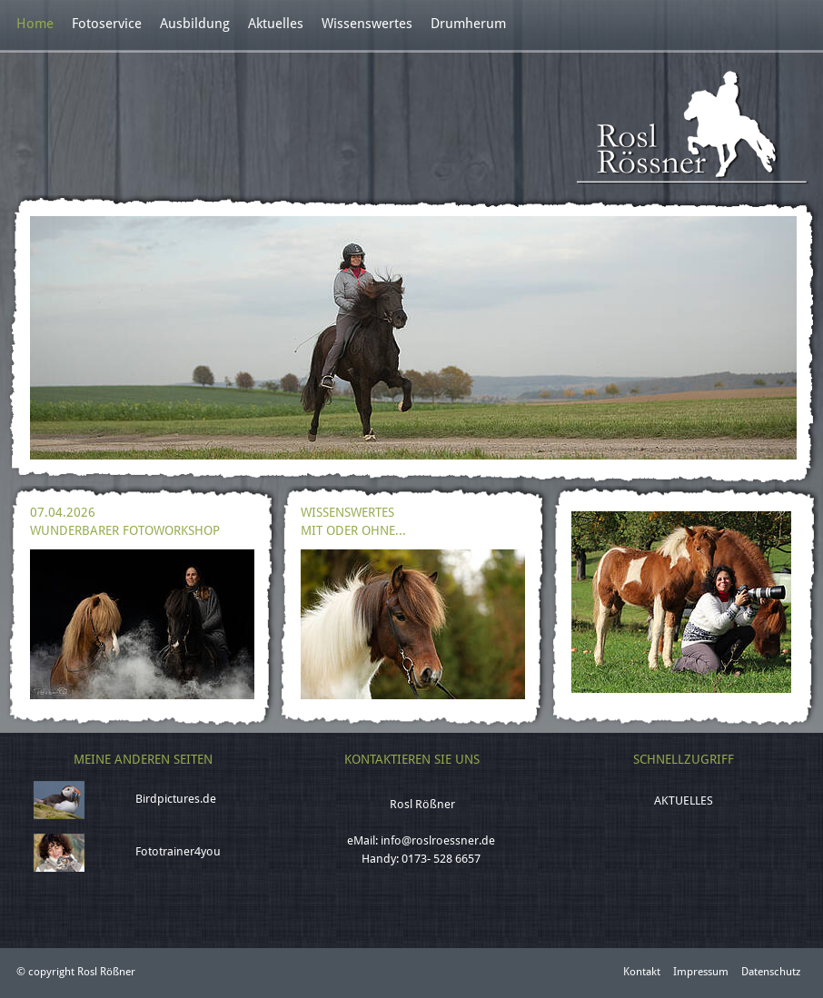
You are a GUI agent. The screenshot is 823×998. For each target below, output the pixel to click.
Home (35, 23)
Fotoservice (107, 23)
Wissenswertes (367, 23)
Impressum (701, 971)
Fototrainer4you (178, 851)
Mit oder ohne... (353, 530)
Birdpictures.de (175, 798)
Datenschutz (770, 971)
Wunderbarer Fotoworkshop (125, 530)
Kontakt (641, 971)
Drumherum (468, 23)
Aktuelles (275, 23)
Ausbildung (195, 23)
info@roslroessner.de (438, 840)
